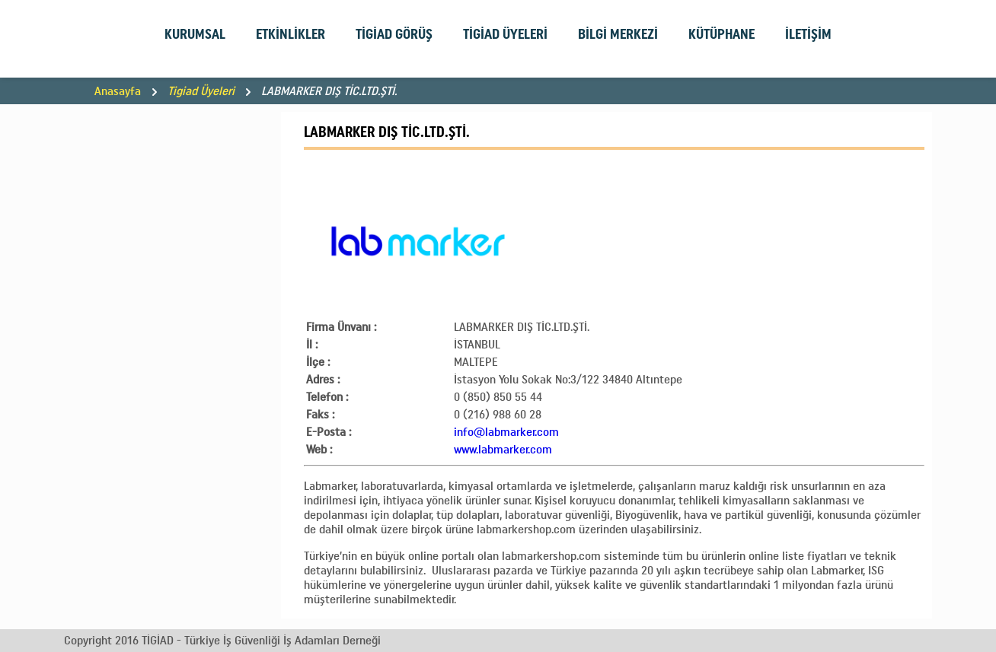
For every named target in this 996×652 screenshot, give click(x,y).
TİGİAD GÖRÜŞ (394, 34)
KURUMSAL (194, 34)
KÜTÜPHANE (721, 34)
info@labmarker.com (506, 432)
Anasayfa (117, 91)
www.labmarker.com (503, 449)
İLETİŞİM (808, 34)
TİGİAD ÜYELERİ (505, 34)
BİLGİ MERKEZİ (618, 34)
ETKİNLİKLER (290, 34)
